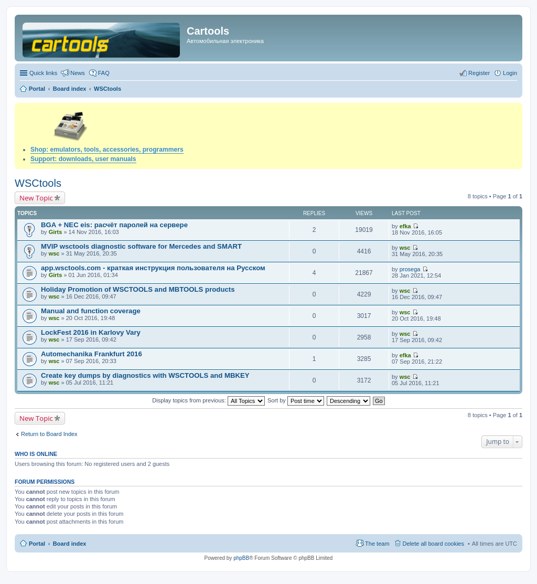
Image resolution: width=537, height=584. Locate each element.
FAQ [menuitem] (104, 73)
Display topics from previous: (208, 400)
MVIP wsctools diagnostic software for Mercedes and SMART (141, 246)
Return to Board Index (49, 434)
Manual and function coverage (91, 311)
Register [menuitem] (479, 73)
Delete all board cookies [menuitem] (433, 543)
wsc (54, 253)
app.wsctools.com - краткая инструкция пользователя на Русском (153, 268)
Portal (37, 89)
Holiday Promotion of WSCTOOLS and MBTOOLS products (138, 289)
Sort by (295, 400)
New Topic (36, 198)
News (77, 73)
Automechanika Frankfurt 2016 (91, 354)
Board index (70, 543)
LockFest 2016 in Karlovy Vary (91, 332)
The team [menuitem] (377, 543)
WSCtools (38, 183)
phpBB (241, 558)
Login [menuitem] (510, 73)
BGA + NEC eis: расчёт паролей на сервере (114, 225)
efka (405, 226)
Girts (55, 232)
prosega (410, 269)
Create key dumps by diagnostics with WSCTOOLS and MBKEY (145, 375)
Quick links (43, 73)
